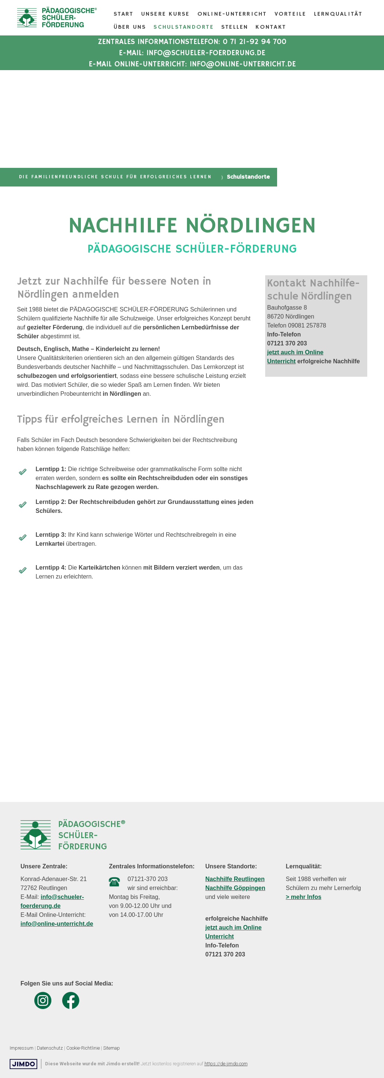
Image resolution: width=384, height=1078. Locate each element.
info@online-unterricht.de (56, 924)
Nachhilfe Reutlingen (234, 879)
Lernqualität (338, 14)
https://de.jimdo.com (226, 1063)
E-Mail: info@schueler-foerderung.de (192, 53)
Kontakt (271, 27)
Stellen (234, 27)
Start (124, 14)
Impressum (22, 1048)
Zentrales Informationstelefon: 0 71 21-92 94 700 (192, 42)
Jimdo (23, 1064)
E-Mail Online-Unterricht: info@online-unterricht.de (192, 64)
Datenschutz (50, 1048)
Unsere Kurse (165, 14)
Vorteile (290, 14)
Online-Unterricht (232, 14)
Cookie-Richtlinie (83, 1048)
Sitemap (111, 1048)
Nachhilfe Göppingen (235, 888)
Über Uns (130, 27)
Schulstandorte (183, 27)
